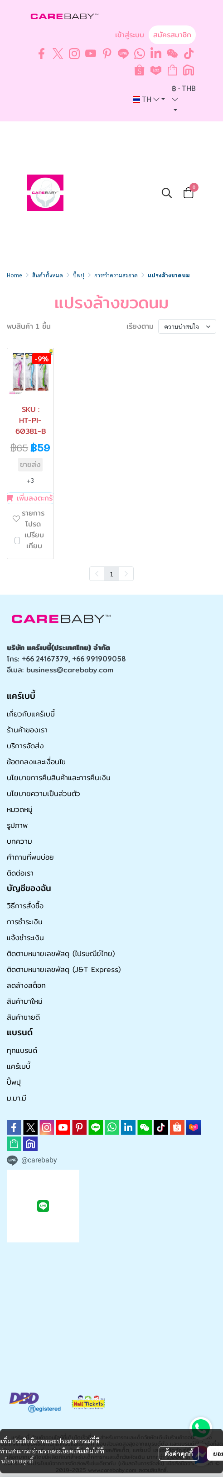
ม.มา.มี (16, 1098)
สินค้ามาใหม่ (25, 1001)
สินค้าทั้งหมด (47, 274)
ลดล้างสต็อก (26, 985)
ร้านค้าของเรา (27, 730)
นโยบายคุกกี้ (17, 1461)
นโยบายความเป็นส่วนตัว (43, 793)
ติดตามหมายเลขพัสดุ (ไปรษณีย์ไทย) (61, 953)
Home (14, 274)
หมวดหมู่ (20, 809)
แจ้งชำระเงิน (25, 937)
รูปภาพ (17, 825)
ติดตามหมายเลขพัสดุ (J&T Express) (64, 969)
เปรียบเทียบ (34, 540)
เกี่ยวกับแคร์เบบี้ (31, 714)
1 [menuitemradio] (111, 574)
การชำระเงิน (25, 921)
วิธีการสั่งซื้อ (25, 905)
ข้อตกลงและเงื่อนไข (36, 761)
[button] (149, 99)
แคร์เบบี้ (18, 1066)
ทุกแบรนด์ (22, 1050)
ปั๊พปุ (78, 274)
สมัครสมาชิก (172, 34)
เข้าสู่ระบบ (129, 34)
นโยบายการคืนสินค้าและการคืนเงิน (59, 777)
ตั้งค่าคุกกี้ (179, 1453)
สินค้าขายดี (23, 1017)
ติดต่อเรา (20, 873)
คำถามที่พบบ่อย (30, 857)
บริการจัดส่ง (25, 745)
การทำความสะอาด (116, 274)
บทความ (19, 841)
